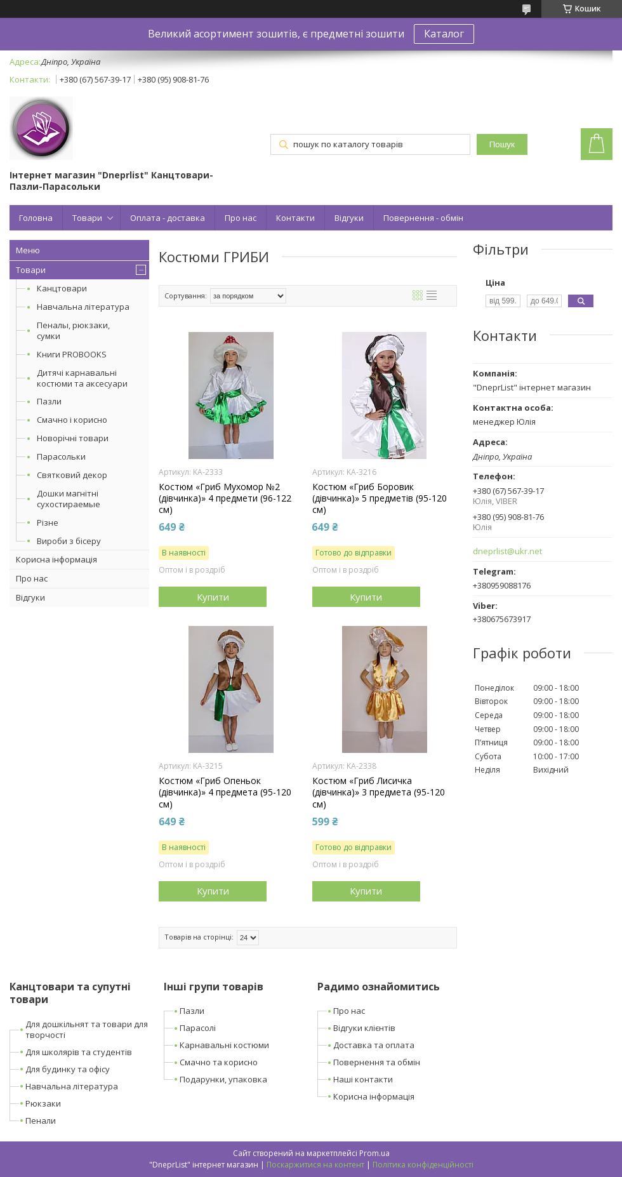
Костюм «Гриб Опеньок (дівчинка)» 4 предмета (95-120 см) (225, 792)
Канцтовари (62, 288)
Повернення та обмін (376, 1062)
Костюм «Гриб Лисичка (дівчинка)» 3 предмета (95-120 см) (378, 792)
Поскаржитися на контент (315, 1164)
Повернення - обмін (423, 217)
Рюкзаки (43, 1103)
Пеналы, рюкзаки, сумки (73, 330)
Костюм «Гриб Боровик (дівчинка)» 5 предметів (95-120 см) (379, 498)
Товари (87, 217)
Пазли (49, 401)
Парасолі (198, 1028)
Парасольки (61, 456)
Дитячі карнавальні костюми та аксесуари (82, 378)
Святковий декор (72, 475)
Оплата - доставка (167, 217)
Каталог (444, 34)
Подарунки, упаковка (223, 1079)
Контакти (295, 217)
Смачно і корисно (72, 419)
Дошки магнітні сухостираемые (68, 499)
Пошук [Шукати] (502, 144)
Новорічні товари (73, 438)
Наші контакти (363, 1079)
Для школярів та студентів (78, 1052)
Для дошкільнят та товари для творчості (86, 1029)
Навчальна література (83, 306)
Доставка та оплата (373, 1045)
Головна (36, 217)
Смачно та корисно (219, 1062)
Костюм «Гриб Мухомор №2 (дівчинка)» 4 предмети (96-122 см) (225, 498)
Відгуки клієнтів (364, 1028)
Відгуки (349, 217)
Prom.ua (374, 1153)
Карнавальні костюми (224, 1045)
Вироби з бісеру (69, 541)
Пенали (40, 1120)
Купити (213, 596)
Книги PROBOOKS (72, 354)
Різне (47, 522)
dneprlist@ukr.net (507, 551)
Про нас (240, 217)
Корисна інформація (56, 559)
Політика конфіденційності (423, 1164)
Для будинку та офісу (67, 1069)
